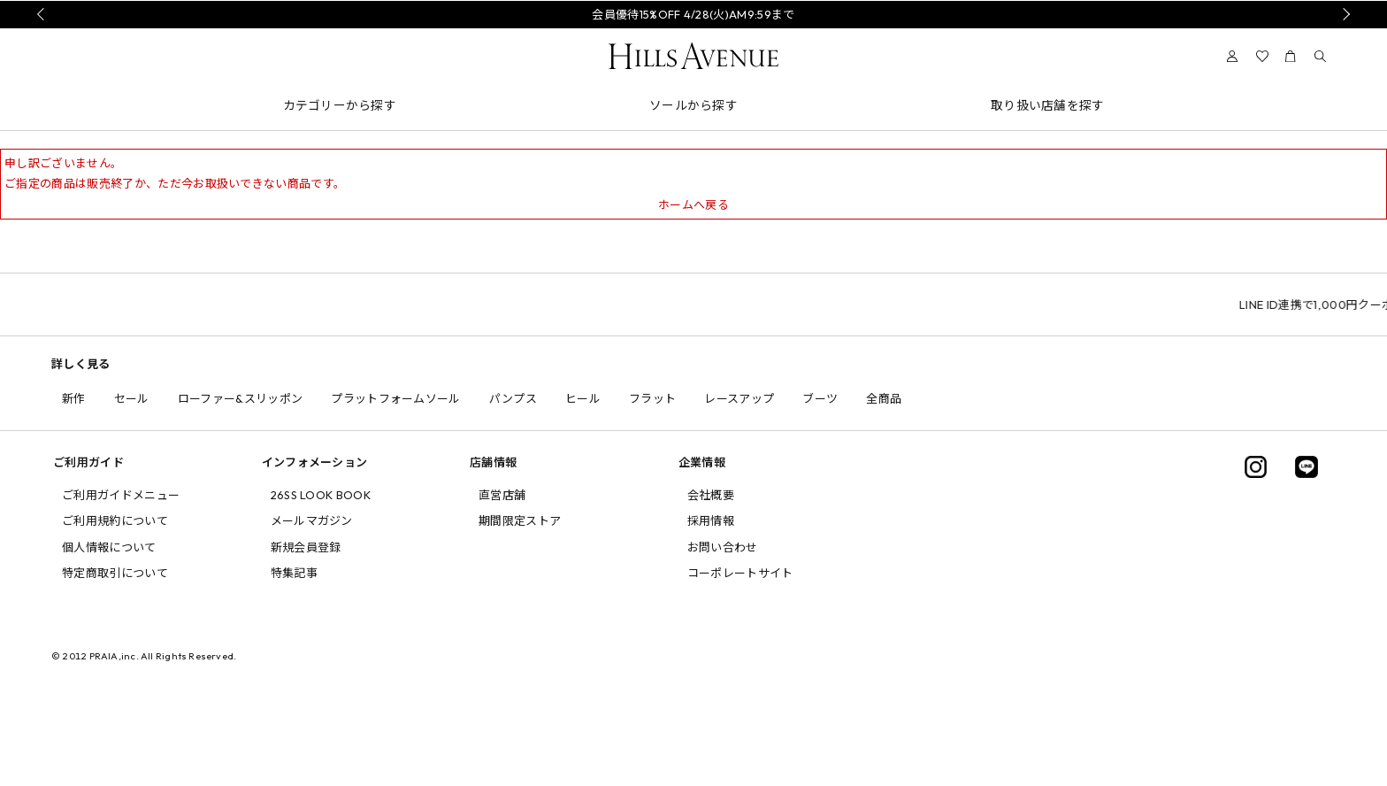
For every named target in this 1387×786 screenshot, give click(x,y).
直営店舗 (502, 495)
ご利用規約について (115, 520)
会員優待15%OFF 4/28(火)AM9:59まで (693, 14)
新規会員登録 (306, 547)
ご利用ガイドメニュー (121, 495)
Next (1343, 14)
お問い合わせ (722, 547)
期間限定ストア (520, 520)
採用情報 (710, 520)
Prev (43, 14)
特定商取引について (115, 573)
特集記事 (294, 573)
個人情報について (109, 547)
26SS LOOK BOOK (321, 495)
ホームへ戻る (693, 204)
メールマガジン (312, 520)
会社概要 (710, 495)
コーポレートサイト (740, 573)
